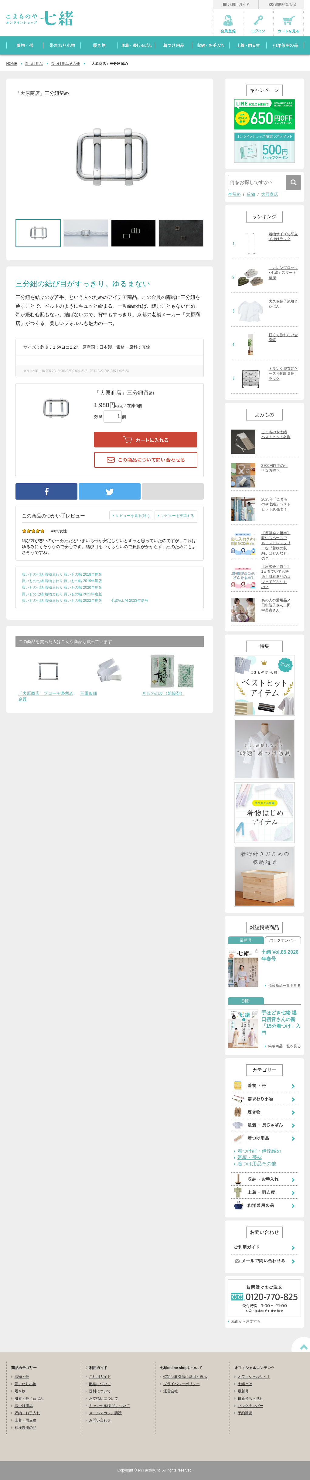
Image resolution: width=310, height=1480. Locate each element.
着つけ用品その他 (65, 64)
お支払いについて (103, 1398)
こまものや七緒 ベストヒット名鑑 (276, 434)
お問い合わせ (100, 1420)
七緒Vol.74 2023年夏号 (129, 600)
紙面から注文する (246, 1321)
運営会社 (170, 1391)
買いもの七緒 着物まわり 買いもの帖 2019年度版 (62, 581)
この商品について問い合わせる (145, 460)
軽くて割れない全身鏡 (283, 337)
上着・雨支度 (25, 1420)
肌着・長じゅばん (29, 1398)
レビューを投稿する (177, 516)
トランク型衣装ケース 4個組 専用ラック (283, 374)
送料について (100, 1391)
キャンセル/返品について (109, 1406)
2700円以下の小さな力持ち (274, 468)
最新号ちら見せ (250, 1398)
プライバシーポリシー (181, 1384)
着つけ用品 (34, 64)
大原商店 (269, 194)
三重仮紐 (88, 693)
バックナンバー (283, 940)
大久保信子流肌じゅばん (283, 304)
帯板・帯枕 (249, 1157)
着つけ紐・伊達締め (259, 1151)
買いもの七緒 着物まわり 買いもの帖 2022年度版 (62, 600)
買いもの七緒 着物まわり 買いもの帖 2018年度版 (62, 574)
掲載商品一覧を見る (284, 985)
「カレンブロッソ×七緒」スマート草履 (283, 273)
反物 (251, 194)
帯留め (234, 194)
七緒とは (245, 1384)
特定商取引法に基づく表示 (185, 1377)
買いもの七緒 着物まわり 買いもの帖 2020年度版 (62, 587)
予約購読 (245, 1413)
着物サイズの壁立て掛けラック (283, 236)
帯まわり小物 (25, 1384)
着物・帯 (22, 1377)
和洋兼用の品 (25, 1427)
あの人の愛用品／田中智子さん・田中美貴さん (276, 605)
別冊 (246, 1001)
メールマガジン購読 (105, 1413)
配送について (100, 1384)
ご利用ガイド (100, 1377)
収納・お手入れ (27, 1413)
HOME (11, 64)
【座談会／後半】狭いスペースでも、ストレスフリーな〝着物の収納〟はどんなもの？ (276, 546)
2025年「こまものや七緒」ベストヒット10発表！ (276, 504)
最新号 (246, 940)
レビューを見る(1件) (133, 516)
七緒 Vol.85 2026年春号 (279, 955)
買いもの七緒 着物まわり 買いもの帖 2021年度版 (62, 594)
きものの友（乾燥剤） (163, 693)
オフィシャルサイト (254, 1377)
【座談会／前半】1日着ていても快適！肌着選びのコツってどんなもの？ (276, 576)
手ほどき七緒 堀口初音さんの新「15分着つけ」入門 (281, 1023)
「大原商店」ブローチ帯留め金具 (45, 696)
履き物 (20, 1391)
